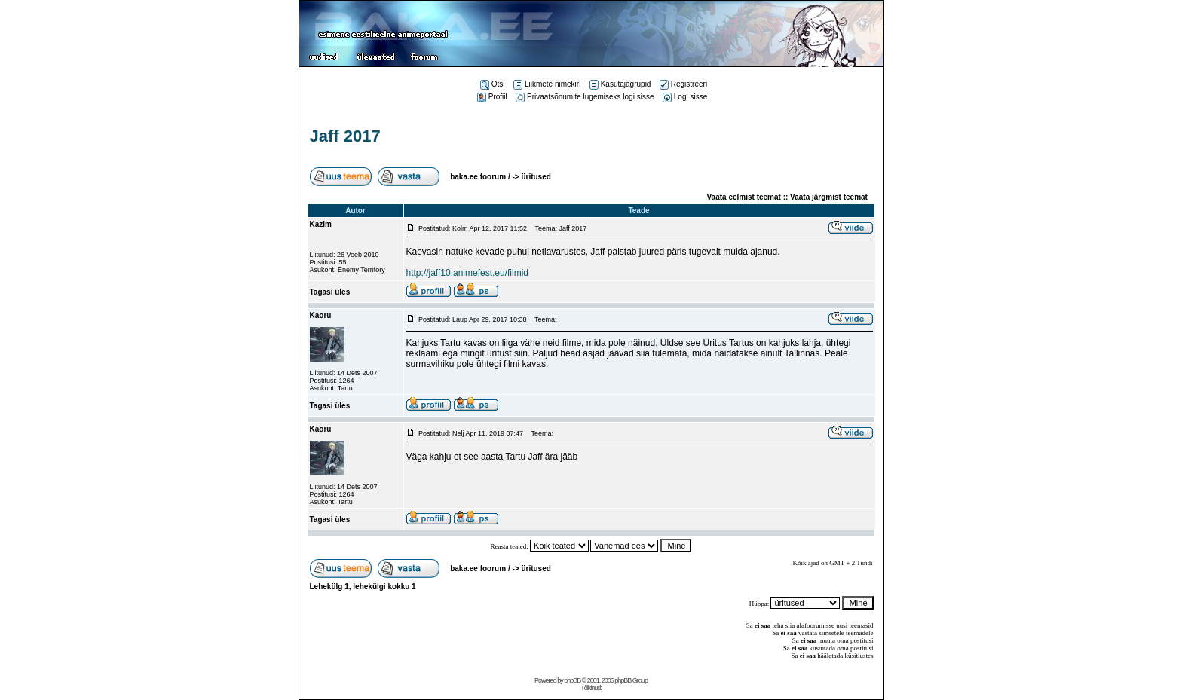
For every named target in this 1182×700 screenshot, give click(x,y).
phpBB (572, 680)
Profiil (492, 97)
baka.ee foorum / (481, 177)
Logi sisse (685, 97)
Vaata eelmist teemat (744, 197)
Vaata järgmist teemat (829, 197)
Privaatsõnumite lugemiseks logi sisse (585, 97)
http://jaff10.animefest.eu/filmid (467, 272)
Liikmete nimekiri (546, 84)
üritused (535, 177)
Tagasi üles (330, 292)
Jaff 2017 (345, 136)
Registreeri (683, 84)
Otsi (492, 84)
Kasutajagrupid (620, 84)
